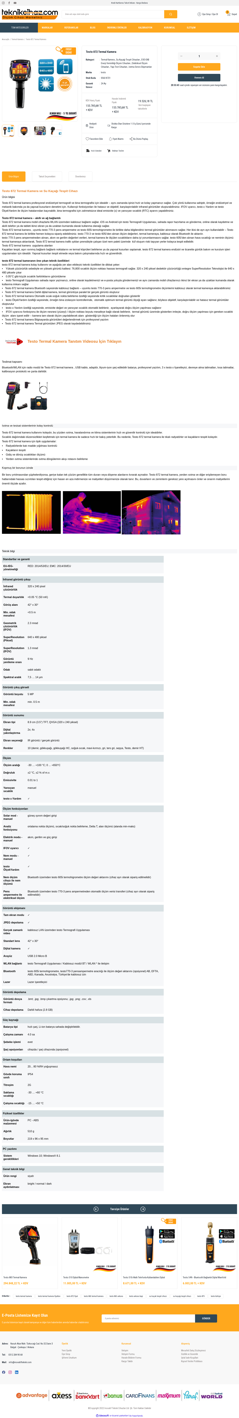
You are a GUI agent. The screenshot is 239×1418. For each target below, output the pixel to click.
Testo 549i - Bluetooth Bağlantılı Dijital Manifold (204, 1277)
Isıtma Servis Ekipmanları (140, 67)
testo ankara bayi (136, 1296)
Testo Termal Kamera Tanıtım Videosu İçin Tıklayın (74, 341)
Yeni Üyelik (67, 1350)
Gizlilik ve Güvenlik (189, 1354)
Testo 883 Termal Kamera (15, 1277)
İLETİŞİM (191, 27)
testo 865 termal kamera (93, 1296)
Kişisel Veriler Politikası (191, 1361)
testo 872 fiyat (72, 1296)
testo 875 (201, 1296)
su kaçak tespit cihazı (158, 1296)
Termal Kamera (108, 59)
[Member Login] (199, 14)
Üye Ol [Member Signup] (215, 14)
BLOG (92, 27)
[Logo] (30, 14)
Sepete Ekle (199, 67)
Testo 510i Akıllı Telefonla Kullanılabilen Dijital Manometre (144, 1277)
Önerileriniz (80, 176)
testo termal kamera (24, 1296)
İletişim (125, 1350)
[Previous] (96, 1209)
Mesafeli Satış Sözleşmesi (193, 1350)
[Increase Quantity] (217, 56)
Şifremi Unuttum (69, 1357)
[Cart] (231, 14)
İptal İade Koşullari (189, 1357)
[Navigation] (20, 28)
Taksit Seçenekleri (47, 176)
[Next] (142, 1209)
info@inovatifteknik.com (17, 1362)
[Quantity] (199, 56)
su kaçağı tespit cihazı (182, 1296)
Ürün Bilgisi (14, 176)
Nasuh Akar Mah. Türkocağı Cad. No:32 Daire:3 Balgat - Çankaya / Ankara (27, 1345)
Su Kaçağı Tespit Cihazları (128, 59)
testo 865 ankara (116, 1296)
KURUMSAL (169, 27)
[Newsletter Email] (159, 1318)
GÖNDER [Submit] (206, 1318)
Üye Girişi (66, 1354)
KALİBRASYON (145, 27)
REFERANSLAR (71, 27)
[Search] (119, 14)
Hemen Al (199, 77)
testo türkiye (216, 1296)
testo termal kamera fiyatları (49, 1296)
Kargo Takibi (127, 1361)
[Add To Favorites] (94, 139)
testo (103, 72)
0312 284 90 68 (12, 1355)
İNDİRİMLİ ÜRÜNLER (117, 27)
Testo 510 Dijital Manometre (76, 1277)
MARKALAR (47, 27)
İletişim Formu (128, 1354)
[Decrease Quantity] (181, 56)
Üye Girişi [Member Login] (206, 14)
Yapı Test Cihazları (118, 67)
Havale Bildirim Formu (131, 1357)
